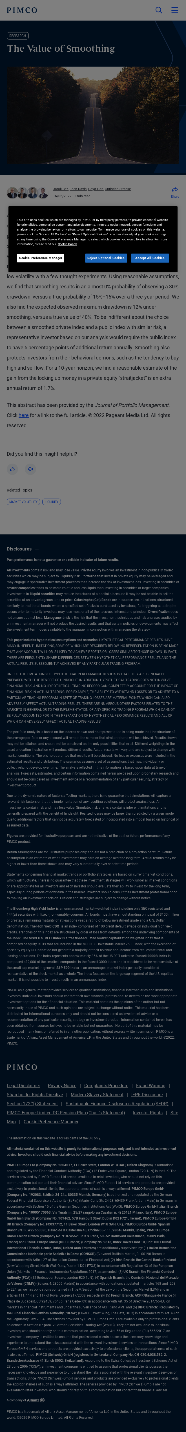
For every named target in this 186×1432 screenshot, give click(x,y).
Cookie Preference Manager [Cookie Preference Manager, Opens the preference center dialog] (40, 258)
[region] (93, 239)
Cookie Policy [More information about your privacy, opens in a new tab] (67, 244)
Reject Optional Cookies (106, 258)
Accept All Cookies (150, 258)
